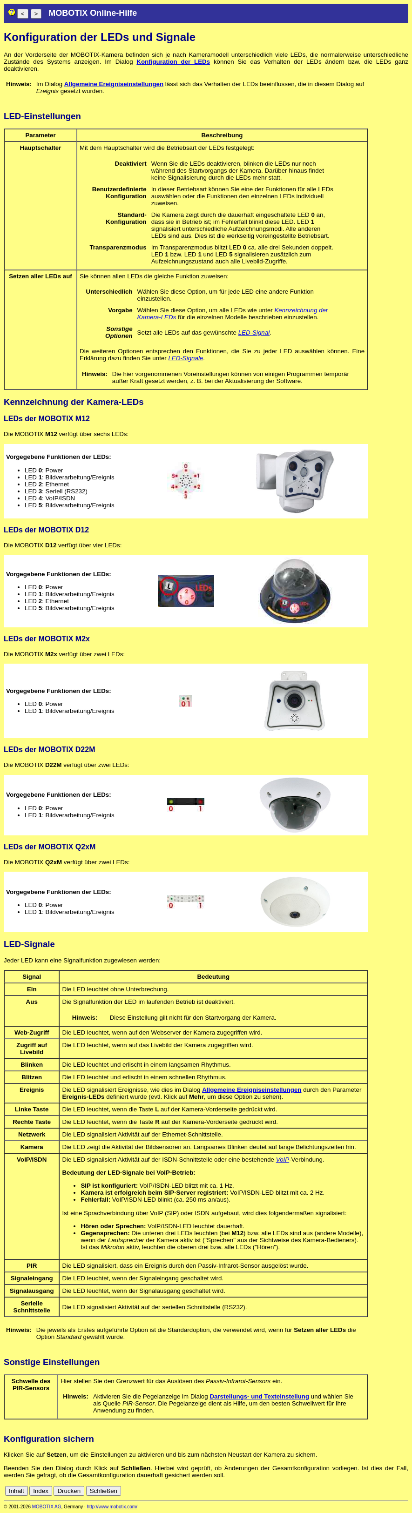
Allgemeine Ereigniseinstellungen (113, 84)
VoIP (282, 1159)
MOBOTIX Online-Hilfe (92, 13)
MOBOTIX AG (46, 1506)
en (403, 1490)
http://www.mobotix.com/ (112, 1506)
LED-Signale (185, 358)
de (393, 1490)
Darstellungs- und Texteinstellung (259, 1396)
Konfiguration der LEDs (173, 61)
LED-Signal (254, 332)
